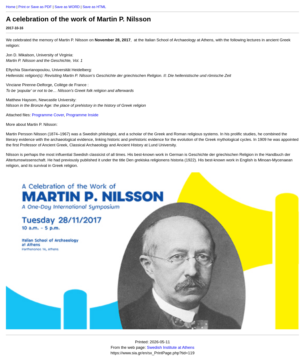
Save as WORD (67, 7)
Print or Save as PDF (35, 7)
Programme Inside (82, 115)
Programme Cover (48, 115)
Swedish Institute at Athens (170, 347)
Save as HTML (94, 7)
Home (10, 7)
